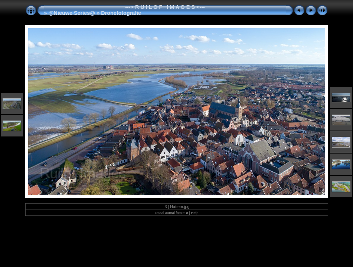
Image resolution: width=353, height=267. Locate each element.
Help (195, 213)
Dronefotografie (121, 13)
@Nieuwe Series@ (72, 13)
